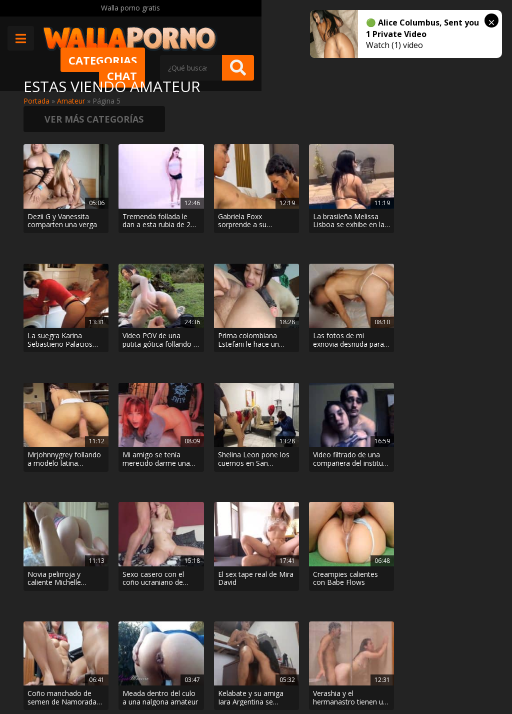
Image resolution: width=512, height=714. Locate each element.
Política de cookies (250, 679)
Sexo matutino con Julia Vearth (211, 437)
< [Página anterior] (130, 579)
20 (336, 579)
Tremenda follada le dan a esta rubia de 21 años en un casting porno (136, 182)
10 (310, 579)
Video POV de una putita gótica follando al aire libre (453, 182)
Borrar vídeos (184, 679)
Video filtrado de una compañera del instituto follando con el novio (450, 267)
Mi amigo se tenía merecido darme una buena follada (294, 267)
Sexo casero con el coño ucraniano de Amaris (135, 352)
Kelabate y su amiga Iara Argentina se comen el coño (52, 437)
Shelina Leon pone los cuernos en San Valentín (374, 267)
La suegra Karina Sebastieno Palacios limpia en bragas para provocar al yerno (373, 182)
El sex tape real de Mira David (215, 352)
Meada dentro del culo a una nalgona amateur (452, 352)
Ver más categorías (436, 93)
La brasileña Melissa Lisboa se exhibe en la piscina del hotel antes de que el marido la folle (293, 182)
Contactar (130, 651)
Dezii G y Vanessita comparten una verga (52, 182)
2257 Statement (321, 679)
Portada (37, 101)
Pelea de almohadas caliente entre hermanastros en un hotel (292, 437)
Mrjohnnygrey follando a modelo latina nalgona (216, 267)
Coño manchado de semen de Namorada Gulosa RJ (374, 352)
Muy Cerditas (135, 633)
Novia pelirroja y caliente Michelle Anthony (54, 352)
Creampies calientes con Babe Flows (286, 352)
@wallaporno (451, 669)
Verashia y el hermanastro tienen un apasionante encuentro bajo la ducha (135, 437)
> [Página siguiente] (382, 579)
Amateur (71, 101)
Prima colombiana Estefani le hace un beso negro (58, 267)
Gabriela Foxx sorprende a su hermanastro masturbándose (211, 182)
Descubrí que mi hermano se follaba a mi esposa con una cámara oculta (370, 437)
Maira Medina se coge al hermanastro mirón (451, 437)
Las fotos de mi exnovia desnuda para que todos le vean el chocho (135, 267)
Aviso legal (131, 679)
